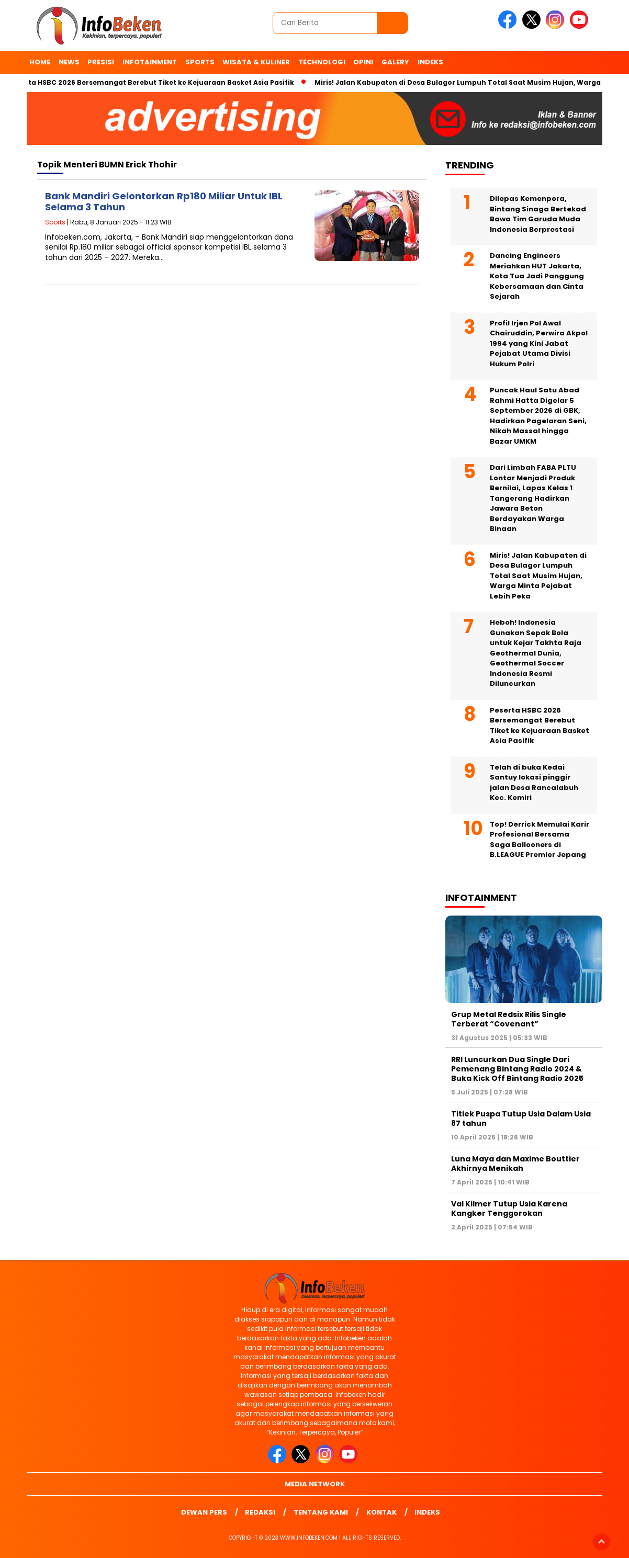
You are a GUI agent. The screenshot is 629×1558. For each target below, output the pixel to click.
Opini (363, 62)
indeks (430, 62)
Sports (200, 62)
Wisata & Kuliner (256, 62)
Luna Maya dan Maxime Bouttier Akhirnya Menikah (515, 1163)
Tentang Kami (321, 1512)
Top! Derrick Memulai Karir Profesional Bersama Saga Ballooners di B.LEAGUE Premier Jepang (539, 839)
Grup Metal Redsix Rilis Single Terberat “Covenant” (508, 1019)
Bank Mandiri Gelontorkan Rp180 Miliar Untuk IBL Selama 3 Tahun (164, 201)
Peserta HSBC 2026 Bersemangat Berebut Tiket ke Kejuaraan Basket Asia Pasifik (154, 82)
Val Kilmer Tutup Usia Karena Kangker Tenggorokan (509, 1208)
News (69, 62)
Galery (395, 62)
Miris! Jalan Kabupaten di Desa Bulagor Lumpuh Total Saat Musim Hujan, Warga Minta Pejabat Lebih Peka (538, 575)
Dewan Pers (204, 1512)
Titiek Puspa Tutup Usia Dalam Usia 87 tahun (521, 1118)
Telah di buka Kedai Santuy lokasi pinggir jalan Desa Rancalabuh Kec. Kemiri (534, 782)
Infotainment (149, 62)
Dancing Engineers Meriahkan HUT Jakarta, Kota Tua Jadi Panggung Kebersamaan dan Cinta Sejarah (537, 276)
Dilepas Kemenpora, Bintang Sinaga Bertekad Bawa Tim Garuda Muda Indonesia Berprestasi (538, 214)
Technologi (321, 62)
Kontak (381, 1512)
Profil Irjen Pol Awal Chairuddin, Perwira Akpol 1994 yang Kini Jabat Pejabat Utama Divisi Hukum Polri (539, 343)
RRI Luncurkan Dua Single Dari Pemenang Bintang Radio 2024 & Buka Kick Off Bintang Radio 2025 (517, 1068)
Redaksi (260, 1512)
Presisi (100, 62)
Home (39, 62)
